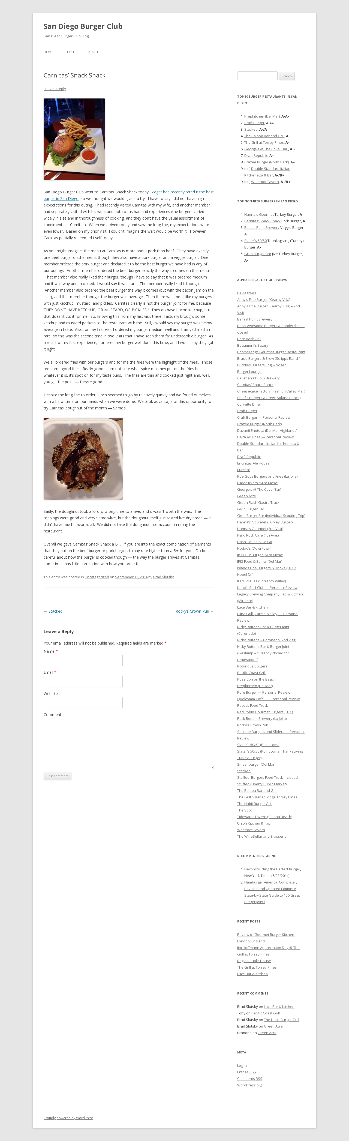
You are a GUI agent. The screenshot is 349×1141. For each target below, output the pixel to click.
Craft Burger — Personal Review (263, 417)
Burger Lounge (249, 371)
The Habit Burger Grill (254, 803)
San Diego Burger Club (83, 26)
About (94, 52)
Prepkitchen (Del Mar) (262, 116)
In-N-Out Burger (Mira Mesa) (260, 554)
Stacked (53, 611)
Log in (242, 1065)
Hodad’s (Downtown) (254, 548)
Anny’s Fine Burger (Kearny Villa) (263, 299)
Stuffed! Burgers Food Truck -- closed (267, 777)
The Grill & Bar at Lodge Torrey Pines (267, 797)
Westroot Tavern (265, 181)
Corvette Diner (249, 404)
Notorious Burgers (252, 666)
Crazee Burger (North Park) (266, 162)
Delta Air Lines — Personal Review (265, 437)
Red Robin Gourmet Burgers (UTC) (265, 711)
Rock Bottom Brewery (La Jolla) (262, 718)
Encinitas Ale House (253, 463)
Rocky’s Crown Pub (195, 611)
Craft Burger (254, 122)
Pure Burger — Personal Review (263, 692)
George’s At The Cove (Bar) (266, 148)
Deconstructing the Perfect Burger (272, 869)
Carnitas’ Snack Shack (262, 220)
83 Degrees (246, 293)
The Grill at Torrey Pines (264, 142)
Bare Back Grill (249, 338)
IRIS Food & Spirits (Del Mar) (259, 561)
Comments (249, 1078)
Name (51, 651)
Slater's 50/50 (255, 240)
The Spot (244, 810)
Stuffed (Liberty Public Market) (262, 783)
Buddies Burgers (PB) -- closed (262, 365)
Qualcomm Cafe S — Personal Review (268, 698)
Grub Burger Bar (257, 253)
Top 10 (70, 52)
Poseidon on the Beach (256, 679)
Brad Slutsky (163, 576)
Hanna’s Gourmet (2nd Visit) (260, 528)
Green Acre (246, 495)
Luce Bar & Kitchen (252, 607)
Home (48, 52)
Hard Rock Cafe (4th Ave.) (258, 535)
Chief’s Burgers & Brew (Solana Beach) (268, 397)
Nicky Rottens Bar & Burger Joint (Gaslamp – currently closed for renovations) (263, 653)
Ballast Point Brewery (261, 227)
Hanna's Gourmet (259, 214)
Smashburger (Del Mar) (256, 764)
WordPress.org (249, 1085)
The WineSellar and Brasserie (262, 836)
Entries (246, 1072)
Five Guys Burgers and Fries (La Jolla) (267, 476)
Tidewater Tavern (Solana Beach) (264, 816)
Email (50, 672)
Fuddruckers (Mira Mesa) (257, 482)
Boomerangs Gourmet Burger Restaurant (271, 351)
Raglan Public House (254, 960)
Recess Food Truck (252, 705)
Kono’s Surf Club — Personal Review (267, 587)
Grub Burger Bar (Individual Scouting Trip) (271, 515)
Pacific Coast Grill (251, 672)
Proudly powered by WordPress (68, 1118)
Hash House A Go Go (254, 541)
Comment (52, 714)
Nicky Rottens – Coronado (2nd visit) (266, 639)
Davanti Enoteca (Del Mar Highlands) (267, 430)
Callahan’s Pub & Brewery (258, 378)
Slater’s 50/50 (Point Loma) (258, 744)
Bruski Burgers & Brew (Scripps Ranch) (268, 358)
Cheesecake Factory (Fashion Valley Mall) (271, 391)
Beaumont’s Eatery (252, 345)
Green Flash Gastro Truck (258, 502)
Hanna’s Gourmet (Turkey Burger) (265, 522)
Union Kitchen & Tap (253, 823)
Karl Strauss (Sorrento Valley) (261, 581)
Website (51, 693)
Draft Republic (256, 155)
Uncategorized (97, 576)
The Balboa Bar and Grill (264, 135)
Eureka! (243, 469)
